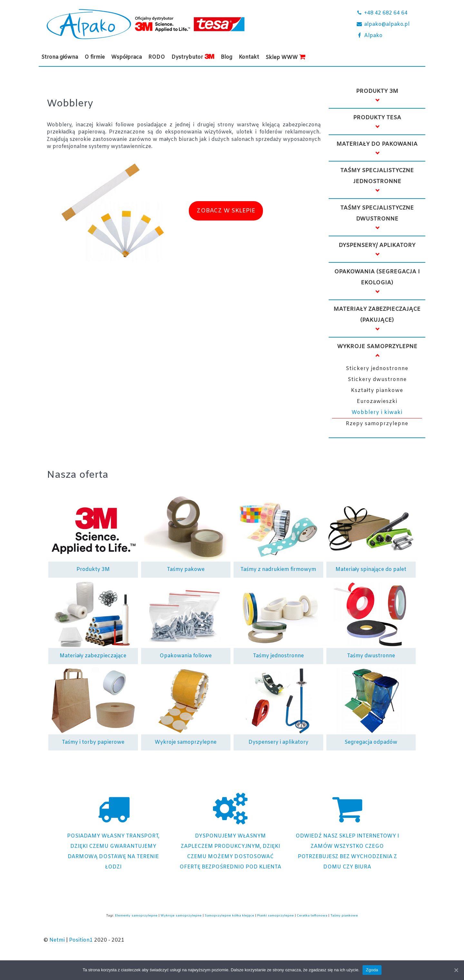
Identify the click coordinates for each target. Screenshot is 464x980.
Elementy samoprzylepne (136, 916)
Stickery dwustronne (377, 379)
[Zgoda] (456, 970)
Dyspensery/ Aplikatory (377, 245)
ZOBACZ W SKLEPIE (226, 211)
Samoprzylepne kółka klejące (229, 916)
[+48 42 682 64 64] (386, 13)
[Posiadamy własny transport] (113, 832)
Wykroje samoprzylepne (377, 346)
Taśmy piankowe (344, 916)
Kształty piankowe (377, 390)
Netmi (57, 940)
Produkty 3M (377, 91)
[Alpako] (386, 36)
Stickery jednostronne (377, 368)
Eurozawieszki (377, 401)
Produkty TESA (377, 118)
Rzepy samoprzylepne (377, 423)
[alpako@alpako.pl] (386, 25)
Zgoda (372, 969)
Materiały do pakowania (377, 144)
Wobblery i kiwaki (377, 412)
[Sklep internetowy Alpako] (347, 832)
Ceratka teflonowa (312, 916)
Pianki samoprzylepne (275, 916)
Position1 (81, 940)
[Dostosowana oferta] (230, 832)
